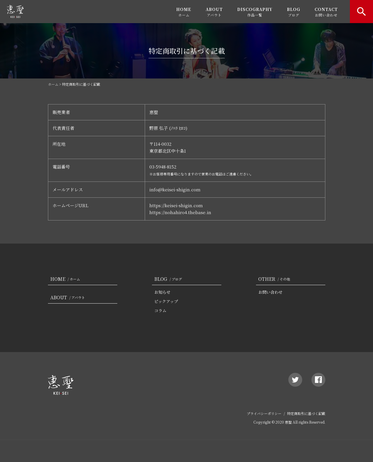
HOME (183, 11)
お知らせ (162, 292)
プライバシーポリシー (264, 413)
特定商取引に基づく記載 (306, 413)
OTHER (275, 279)
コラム (160, 310)
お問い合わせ (270, 292)
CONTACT (326, 11)
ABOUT (214, 11)
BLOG (293, 11)
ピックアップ (166, 301)
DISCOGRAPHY (254, 11)
